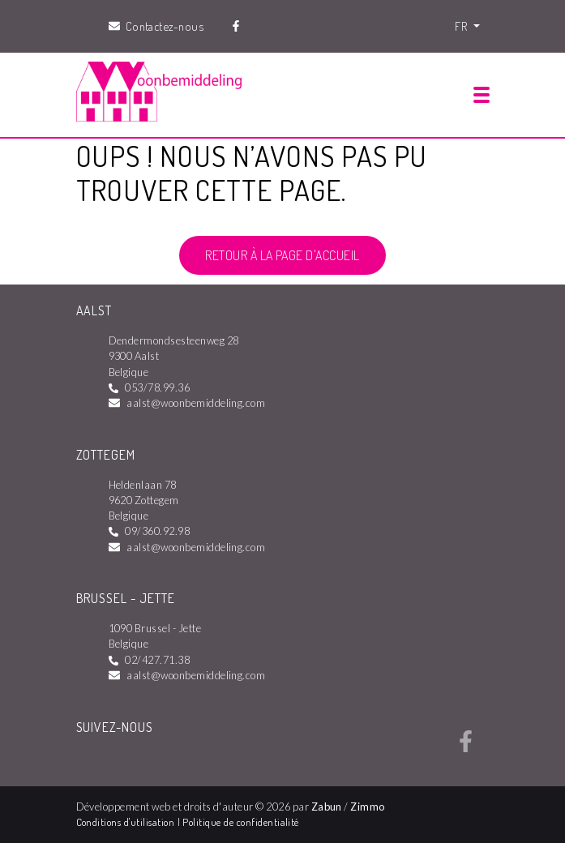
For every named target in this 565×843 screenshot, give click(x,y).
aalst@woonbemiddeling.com (195, 402)
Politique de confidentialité (240, 821)
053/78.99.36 (157, 387)
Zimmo (367, 806)
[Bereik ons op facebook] (466, 747)
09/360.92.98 (157, 530)
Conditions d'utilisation (127, 821)
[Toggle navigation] (481, 95)
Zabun (326, 806)
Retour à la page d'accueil (282, 255)
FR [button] (462, 26)
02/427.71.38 (157, 659)
